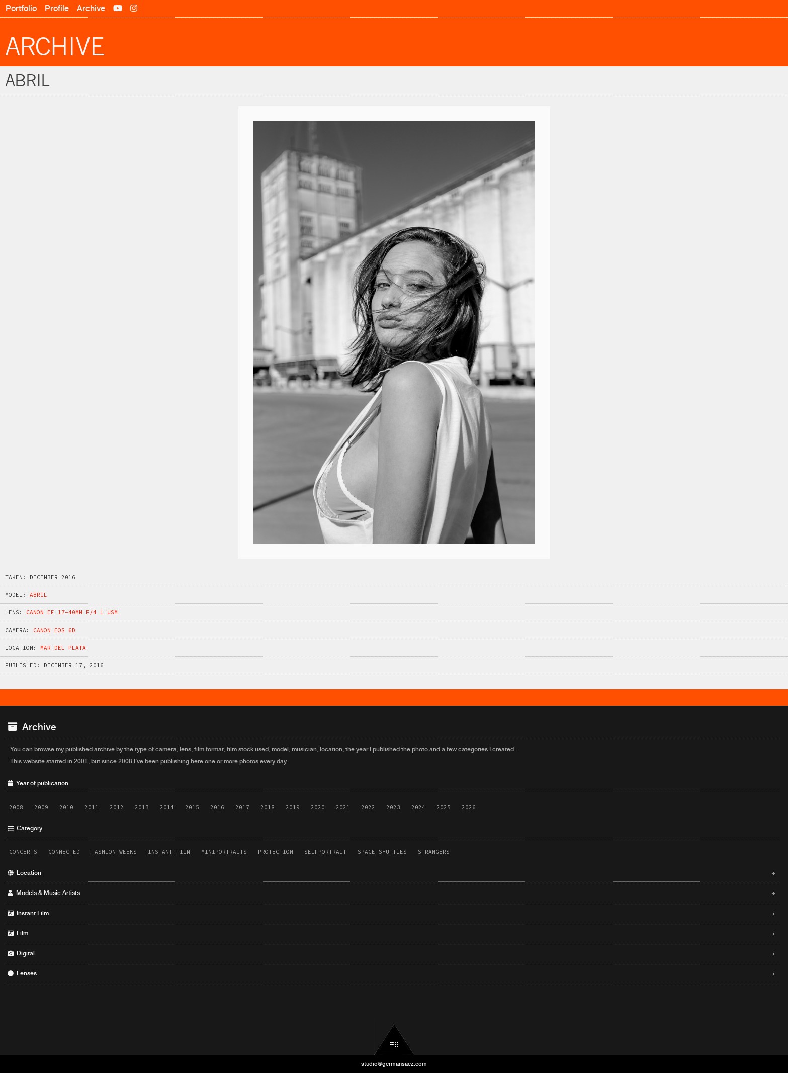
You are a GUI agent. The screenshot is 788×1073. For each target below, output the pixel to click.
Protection (275, 851)
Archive (91, 8)
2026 (469, 807)
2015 (192, 807)
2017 (242, 807)
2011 (91, 807)
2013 (142, 807)
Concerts (23, 851)
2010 (66, 807)
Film (391, 933)
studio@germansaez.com (394, 1063)
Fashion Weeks (114, 851)
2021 (343, 807)
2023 (393, 807)
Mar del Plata (63, 647)
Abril (38, 594)
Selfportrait (325, 851)
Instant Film (169, 851)
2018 (267, 807)
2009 (41, 807)
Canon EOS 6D (54, 630)
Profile (57, 8)
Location (391, 872)
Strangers (434, 851)
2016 (217, 807)
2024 (418, 807)
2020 (318, 807)
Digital (391, 953)
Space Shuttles (382, 851)
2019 (293, 807)
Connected (64, 851)
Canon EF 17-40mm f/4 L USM (72, 612)
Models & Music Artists (391, 893)
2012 (117, 807)
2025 (443, 807)
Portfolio (21, 8)
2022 (368, 807)
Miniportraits (224, 851)
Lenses (391, 973)
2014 (167, 807)
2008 (16, 807)
